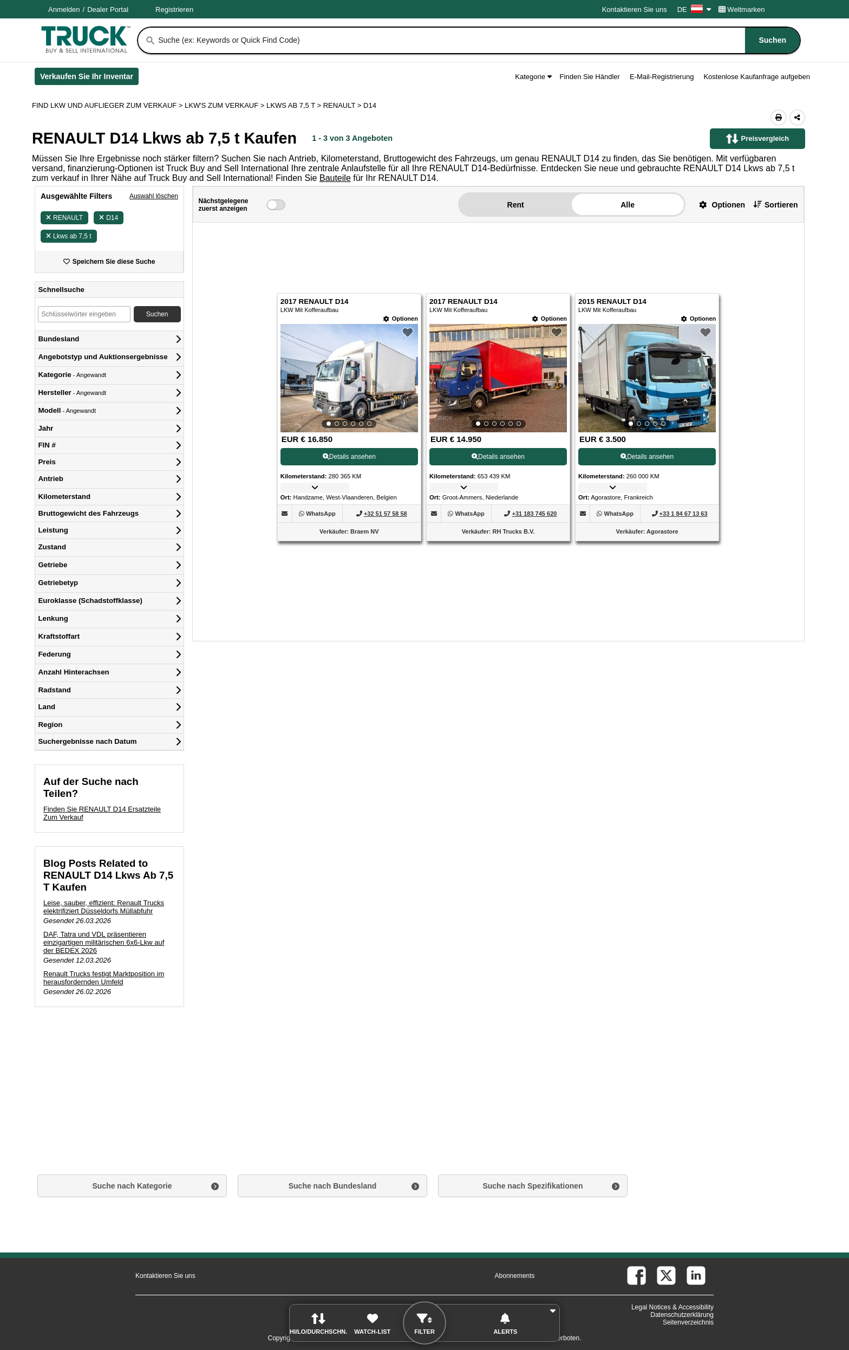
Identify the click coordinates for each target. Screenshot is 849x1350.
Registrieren (174, 9)
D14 (108, 218)
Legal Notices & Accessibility (672, 1307)
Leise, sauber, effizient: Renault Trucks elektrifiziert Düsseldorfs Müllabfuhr (103, 907)
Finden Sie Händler (590, 77)
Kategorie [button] (533, 77)
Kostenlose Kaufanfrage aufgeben (756, 77)
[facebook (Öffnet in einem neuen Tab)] (636, 1275)
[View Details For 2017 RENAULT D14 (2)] (498, 378)
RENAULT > (343, 105)
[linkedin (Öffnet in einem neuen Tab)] (696, 1275)
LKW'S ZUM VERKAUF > (225, 105)
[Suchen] (150, 41)
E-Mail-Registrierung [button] (662, 77)
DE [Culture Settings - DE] (694, 9)
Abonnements (515, 1276)
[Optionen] (400, 319)
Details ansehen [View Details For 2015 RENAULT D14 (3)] (647, 456)
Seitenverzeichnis (688, 1322)
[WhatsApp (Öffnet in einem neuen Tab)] (320, 513)
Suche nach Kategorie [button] (132, 1186)
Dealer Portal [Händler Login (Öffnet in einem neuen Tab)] (107, 9)
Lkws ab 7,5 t (69, 236)
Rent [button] (515, 204)
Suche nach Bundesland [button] (333, 1186)
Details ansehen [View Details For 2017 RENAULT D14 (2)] (498, 456)
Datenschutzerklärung (682, 1315)
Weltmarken (742, 9)
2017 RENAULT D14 (314, 301)
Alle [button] (628, 204)
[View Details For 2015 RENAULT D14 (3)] (647, 378)
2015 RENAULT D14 (612, 301)
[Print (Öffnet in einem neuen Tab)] (778, 117)
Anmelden (64, 9)
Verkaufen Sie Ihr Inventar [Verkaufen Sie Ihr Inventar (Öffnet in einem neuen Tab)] (89, 78)
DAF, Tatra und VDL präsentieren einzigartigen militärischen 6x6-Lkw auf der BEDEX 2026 (103, 942)
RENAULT (64, 218)
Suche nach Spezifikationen (532, 1186)
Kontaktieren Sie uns (634, 9)
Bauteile (335, 178)
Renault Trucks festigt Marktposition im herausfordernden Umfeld (103, 978)
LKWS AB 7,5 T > (294, 105)
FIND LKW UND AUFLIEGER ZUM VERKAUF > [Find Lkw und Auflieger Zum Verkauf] (108, 105)
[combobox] (478, 40)
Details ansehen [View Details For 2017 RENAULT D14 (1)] (349, 456)
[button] (718, 204)
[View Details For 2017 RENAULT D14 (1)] (349, 378)
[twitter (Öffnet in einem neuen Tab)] (666, 1275)
